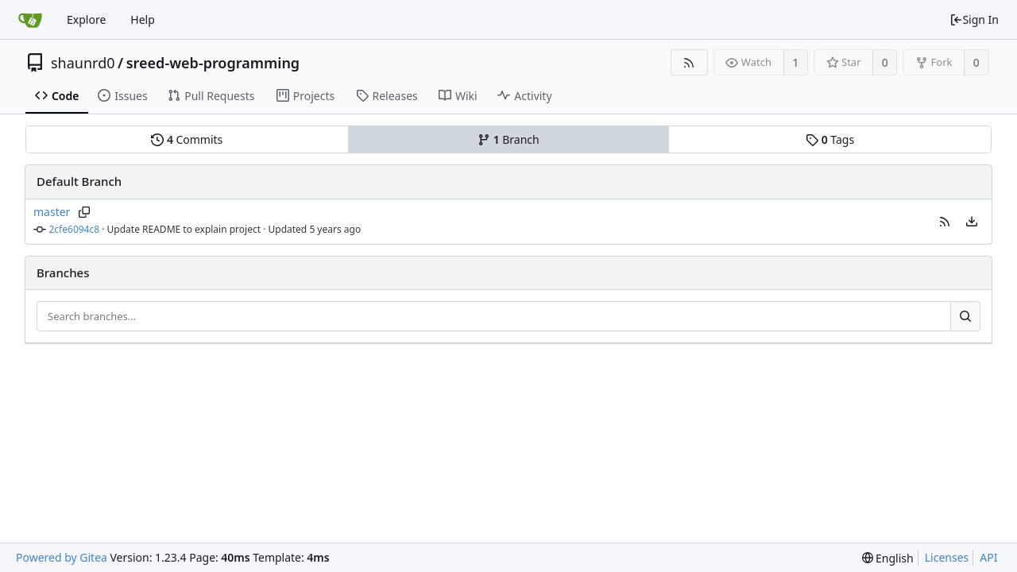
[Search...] (965, 316)
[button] (945, 222)
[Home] (30, 20)
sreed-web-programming (213, 63)
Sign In (974, 19)
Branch (508, 139)
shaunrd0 (83, 63)
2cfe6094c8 (74, 229)
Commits (186, 139)
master (51, 211)
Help (142, 19)
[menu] (972, 222)
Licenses (947, 557)
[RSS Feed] (689, 62)
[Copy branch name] (83, 212)
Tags (830, 139)
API (988, 557)
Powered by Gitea (61, 557)
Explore (86, 19)
